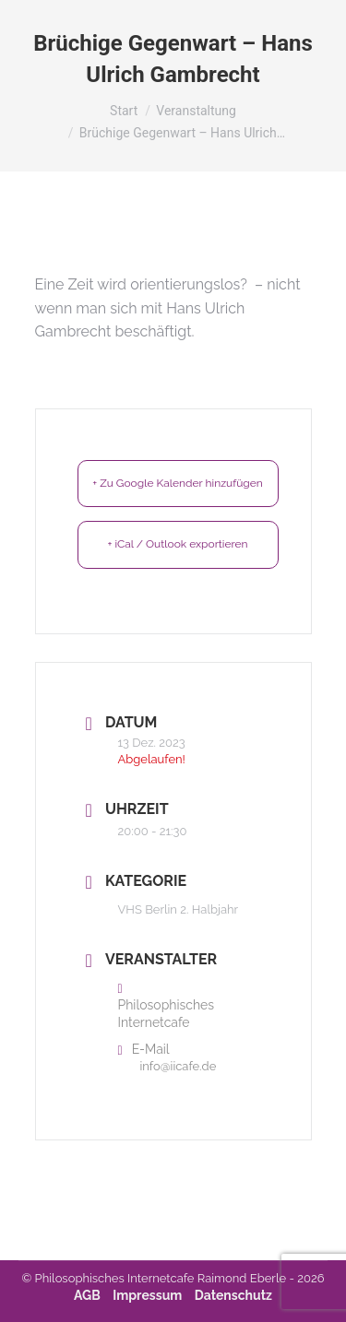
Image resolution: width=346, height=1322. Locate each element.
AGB (87, 1295)
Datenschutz (233, 1295)
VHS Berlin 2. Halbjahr (178, 909)
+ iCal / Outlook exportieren (177, 543)
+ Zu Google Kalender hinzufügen (177, 483)
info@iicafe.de (178, 1066)
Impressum (147, 1295)
